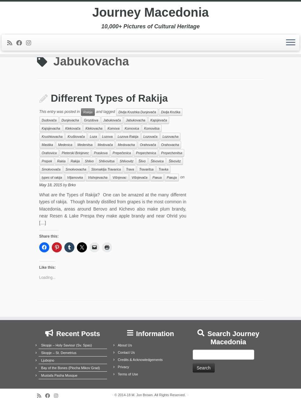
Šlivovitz (175, 161)
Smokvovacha (76, 169)
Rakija (87, 112)
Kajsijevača (158, 120)
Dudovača (49, 120)
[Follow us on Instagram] (30, 43)
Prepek (47, 161)
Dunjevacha (70, 120)
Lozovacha (171, 136)
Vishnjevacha (97, 177)
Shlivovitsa (107, 161)
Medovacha (126, 145)
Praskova (101, 153)
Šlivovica (157, 161)
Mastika (47, 145)
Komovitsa (151, 128)
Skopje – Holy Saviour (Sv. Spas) (66, 345)
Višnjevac (119, 177)
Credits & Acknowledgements (140, 360)
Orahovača (148, 145)
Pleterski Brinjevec (75, 153)
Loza (93, 136)
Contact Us (126, 352)
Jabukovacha (135, 120)
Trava (130, 169)
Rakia (61, 161)
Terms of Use (128, 374)
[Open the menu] (290, 43)
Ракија (172, 177)
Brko (72, 185)
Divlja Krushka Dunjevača (137, 112)
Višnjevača (140, 177)
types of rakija (52, 177)
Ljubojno (47, 360)
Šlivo (142, 161)
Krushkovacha (52, 136)
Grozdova (91, 120)
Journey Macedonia (150, 13)
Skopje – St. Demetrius (59, 353)
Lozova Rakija (128, 136)
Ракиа (157, 177)
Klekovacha (93, 128)
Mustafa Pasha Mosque (59, 375)
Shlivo (89, 161)
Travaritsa (146, 169)
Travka (163, 169)
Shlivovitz (126, 161)
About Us (125, 345)
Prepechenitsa (171, 153)
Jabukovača (112, 120)
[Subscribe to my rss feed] (11, 43)
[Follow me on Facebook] (21, 43)
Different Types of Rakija (109, 98)
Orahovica (49, 153)
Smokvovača (51, 169)
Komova (113, 128)
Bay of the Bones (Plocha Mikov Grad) (70, 368)
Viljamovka (75, 177)
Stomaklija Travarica (106, 169)
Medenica (65, 145)
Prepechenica (146, 153)
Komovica (132, 128)
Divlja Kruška (170, 112)
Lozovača (150, 136)
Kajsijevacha (51, 128)
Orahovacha (170, 145)
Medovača (105, 145)
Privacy (123, 367)
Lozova (107, 136)
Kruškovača (76, 136)
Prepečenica (122, 153)
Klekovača (72, 128)
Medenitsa (84, 145)
